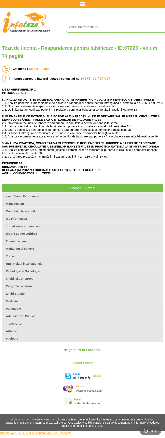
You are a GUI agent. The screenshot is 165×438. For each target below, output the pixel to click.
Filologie (12, 338)
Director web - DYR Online (17, 433)
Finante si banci (17, 241)
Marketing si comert (20, 248)
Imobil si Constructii (20, 278)
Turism (11, 256)
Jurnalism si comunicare (23, 226)
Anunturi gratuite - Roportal (53, 433)
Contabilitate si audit (20, 211)
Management (15, 203)
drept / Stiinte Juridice (21, 233)
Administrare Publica (20, 316)
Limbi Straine (15, 293)
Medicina (12, 301)
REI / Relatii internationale (24, 263)
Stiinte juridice (39, 68)
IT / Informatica (16, 218)
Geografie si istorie (19, 286)
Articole (11, 331)
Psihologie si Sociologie (23, 271)
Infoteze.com (18, 419)
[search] (111, 27)
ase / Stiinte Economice (22, 196)
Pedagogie (13, 308)
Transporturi (14, 323)
